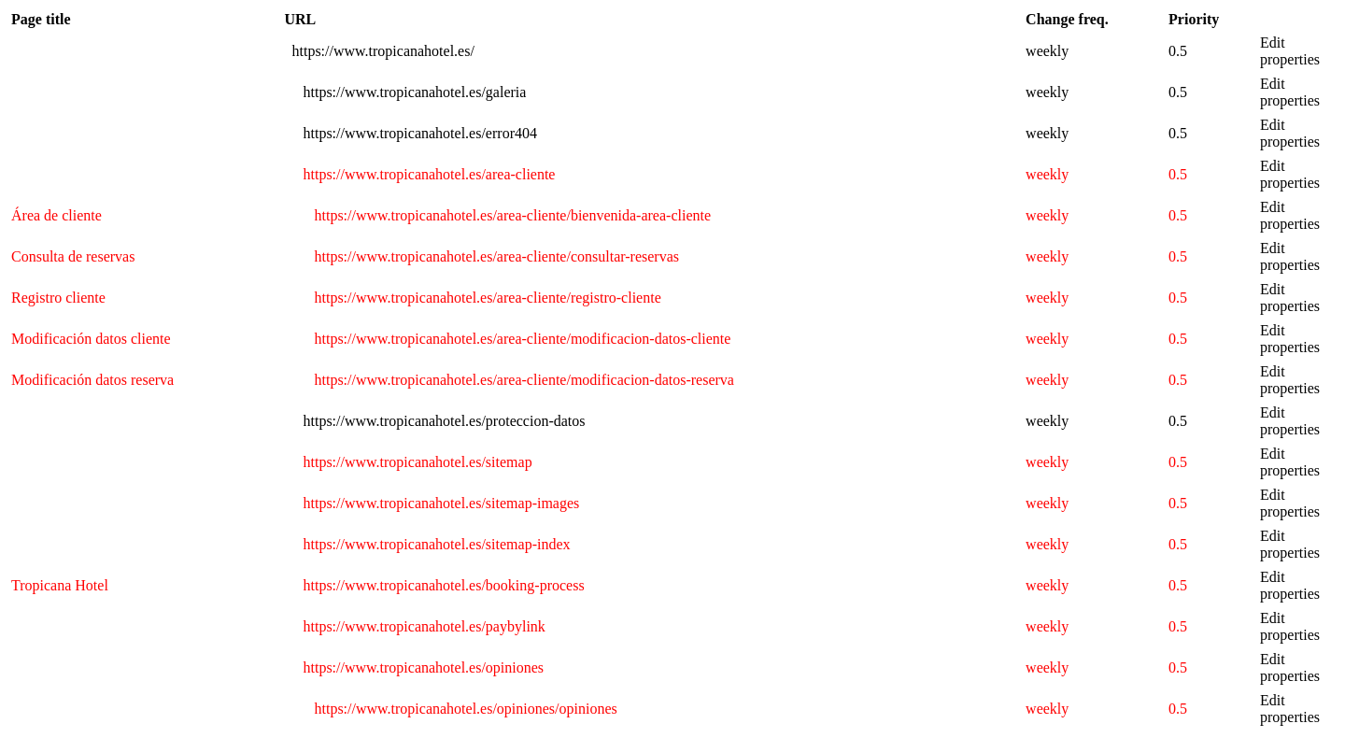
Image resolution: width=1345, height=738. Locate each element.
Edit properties (1290, 51)
